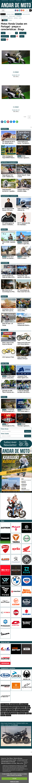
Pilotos (3, 715)
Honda (13, 36)
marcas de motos (26, 14)
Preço (21, 36)
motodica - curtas (18, 18)
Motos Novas (24, 704)
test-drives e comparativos (7, 18)
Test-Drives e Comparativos (9, 162)
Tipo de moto (5, 36)
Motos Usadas (5, 704)
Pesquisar (27, 431)
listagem (10, 20)
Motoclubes (21, 713)
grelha (5, 20)
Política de (14, 781)
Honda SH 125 (16, 75)
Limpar (3, 33)
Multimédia (5, 263)
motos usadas (18, 14)
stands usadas (12, 16)
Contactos (3, 758)
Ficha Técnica (10, 758)
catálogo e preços (10, 14)
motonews (18, 16)
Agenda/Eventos (14, 704)
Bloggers (28, 713)
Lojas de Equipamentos (22, 710)
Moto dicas (4, 363)
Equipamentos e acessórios (9, 196)
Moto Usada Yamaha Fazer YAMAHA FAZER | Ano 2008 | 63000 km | (16, 734)
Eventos (4, 397)
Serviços (8, 715)
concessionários (4, 16)
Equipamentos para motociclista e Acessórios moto (15, 706)
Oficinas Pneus (11, 710)
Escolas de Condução (11, 713)
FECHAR (14, 778)
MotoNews (4, 129)
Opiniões (4, 229)
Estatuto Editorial (18, 758)
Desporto (4, 296)
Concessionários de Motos (8, 708)
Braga (3, 39)
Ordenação (22, 33)
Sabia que (4, 330)
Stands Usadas (21, 708)
